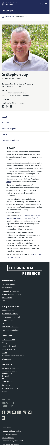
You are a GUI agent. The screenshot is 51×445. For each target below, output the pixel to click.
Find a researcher (9, 349)
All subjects (6, 359)
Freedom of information (11, 431)
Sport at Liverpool (9, 346)
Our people (7, 10)
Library (4, 343)
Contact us (6, 385)
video (8, 182)
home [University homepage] (3, 16)
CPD (3, 323)
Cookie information (9, 434)
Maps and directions (10, 388)
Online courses (7, 320)
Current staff (7, 288)
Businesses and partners (11, 294)
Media (4, 301)
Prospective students (10, 291)
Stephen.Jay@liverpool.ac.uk (13, 103)
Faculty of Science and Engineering (15, 95)
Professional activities (10, 140)
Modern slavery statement (12, 441)
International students (10, 330)
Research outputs (9, 128)
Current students (8, 284)
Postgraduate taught (10, 314)
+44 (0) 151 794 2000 (10, 382)
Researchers (7, 297)
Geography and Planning (11, 86)
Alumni (4, 352)
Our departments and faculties (14, 356)
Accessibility (6, 428)
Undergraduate (8, 310)
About (4, 117)
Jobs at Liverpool (8, 339)
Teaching (5, 134)
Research (5, 123)
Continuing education (10, 327)
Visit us (4, 391)
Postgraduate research (11, 317)
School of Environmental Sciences (15, 93)
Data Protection (8, 437)
